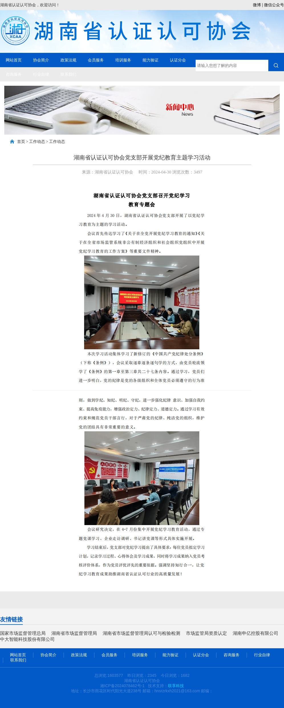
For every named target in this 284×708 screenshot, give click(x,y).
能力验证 (151, 60)
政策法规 (68, 60)
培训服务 (123, 60)
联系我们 (68, 74)
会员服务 (96, 60)
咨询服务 (14, 74)
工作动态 (37, 141)
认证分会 (178, 60)
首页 (21, 141)
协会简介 (41, 60)
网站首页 (14, 60)
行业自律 (41, 74)
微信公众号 (274, 5)
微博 (257, 5)
